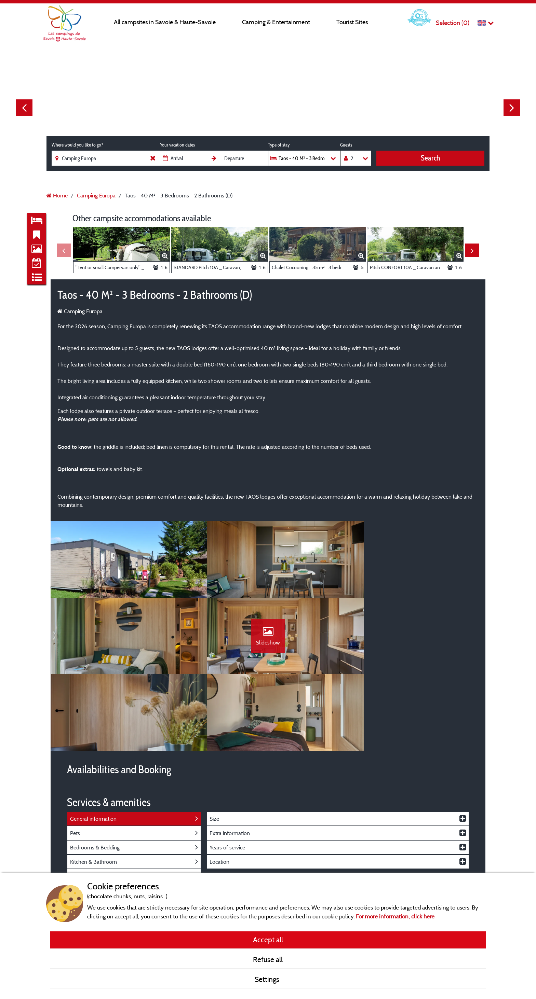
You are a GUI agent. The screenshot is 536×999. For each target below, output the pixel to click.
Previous (24, 107)
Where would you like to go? (77, 145)
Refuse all (268, 959)
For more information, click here (395, 916)
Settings (268, 979)
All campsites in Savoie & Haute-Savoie (165, 22)
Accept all (268, 939)
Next (512, 107)
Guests (346, 145)
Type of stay (279, 145)
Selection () (452, 23)
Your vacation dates (177, 145)
